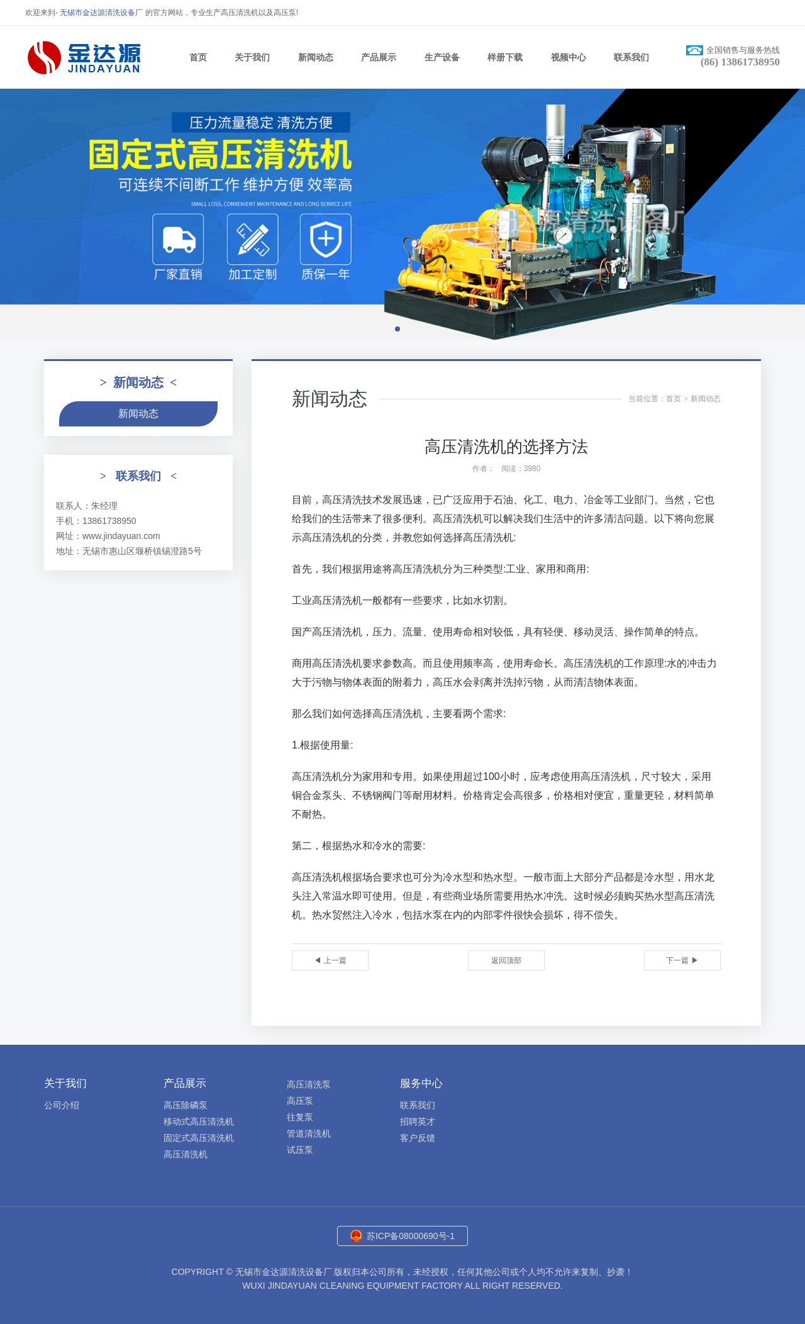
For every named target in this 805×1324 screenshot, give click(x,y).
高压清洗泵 (309, 1084)
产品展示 (378, 57)
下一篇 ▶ (682, 960)
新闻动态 (315, 57)
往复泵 (300, 1117)
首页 (198, 57)
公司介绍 (61, 1105)
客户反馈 (417, 1138)
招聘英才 (417, 1121)
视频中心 (568, 57)
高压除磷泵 (186, 1105)
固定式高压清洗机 (199, 1138)
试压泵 (300, 1150)
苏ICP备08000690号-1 (411, 1236)
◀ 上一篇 (330, 960)
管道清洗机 (309, 1133)
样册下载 (505, 57)
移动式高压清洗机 (199, 1121)
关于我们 (252, 57)
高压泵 (300, 1101)
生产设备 (442, 57)
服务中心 (421, 1083)
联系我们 (631, 57)
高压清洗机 (186, 1154)
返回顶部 (506, 960)
